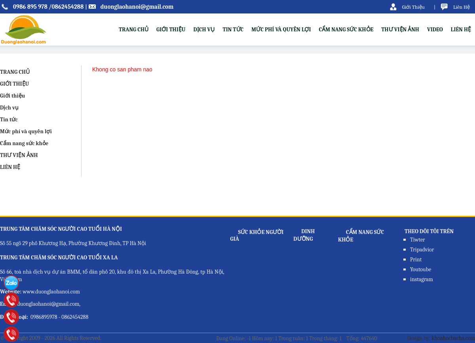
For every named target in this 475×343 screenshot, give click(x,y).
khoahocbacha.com (453, 338)
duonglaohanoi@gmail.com (137, 6)
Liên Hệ (461, 7)
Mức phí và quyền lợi (281, 29)
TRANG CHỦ (133, 29)
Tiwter (417, 239)
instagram (421, 279)
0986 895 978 (30, 6)
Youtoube (420, 269)
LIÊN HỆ (461, 29)
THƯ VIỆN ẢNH (400, 29)
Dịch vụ (204, 29)
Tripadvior (422, 249)
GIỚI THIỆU (14, 83)
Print (416, 259)
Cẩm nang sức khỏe (346, 29)
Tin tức (232, 29)
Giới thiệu (170, 29)
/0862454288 (66, 6)
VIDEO (435, 29)
